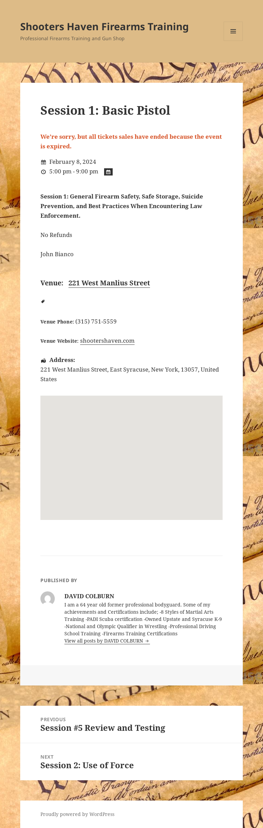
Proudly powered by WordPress (77, 814)
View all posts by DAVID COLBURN (104, 640)
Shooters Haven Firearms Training (104, 26)
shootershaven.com (107, 340)
